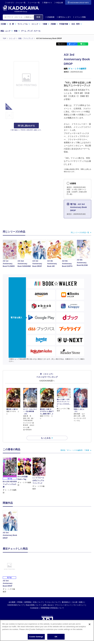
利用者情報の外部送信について (52, 603)
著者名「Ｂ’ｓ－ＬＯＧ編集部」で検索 (74, 445)
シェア (73, 44)
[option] (10, 520)
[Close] (90, 624)
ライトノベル (23, 24)
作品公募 (59, 3)
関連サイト (48, 3)
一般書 (45, 24)
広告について (38, 597)
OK (56, 637)
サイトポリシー (79, 600)
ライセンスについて (52, 597)
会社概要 (12, 597)
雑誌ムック (7, 31)
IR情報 (19, 597)
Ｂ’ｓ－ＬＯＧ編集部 (77, 68)
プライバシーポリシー (63, 600)
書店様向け (66, 597)
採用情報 (27, 597)
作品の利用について (33, 600)
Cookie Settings (36, 637)
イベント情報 (79, 17)
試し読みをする (26, 126)
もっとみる (46, 433)
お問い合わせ (48, 600)
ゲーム (23, 31)
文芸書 (4, 24)
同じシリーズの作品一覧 (80, 232)
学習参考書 (64, 24)
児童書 (54, 24)
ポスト (62, 44)
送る (84, 44)
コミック (36, 24)
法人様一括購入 (78, 597)
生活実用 (76, 24)
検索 (38, 17)
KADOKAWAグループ (15, 600)
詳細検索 (49, 17)
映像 (17, 31)
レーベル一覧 (35, 3)
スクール (37, 31)
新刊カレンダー (64, 17)
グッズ (29, 31)
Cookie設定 (34, 603)
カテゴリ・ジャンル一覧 (16, 3)
